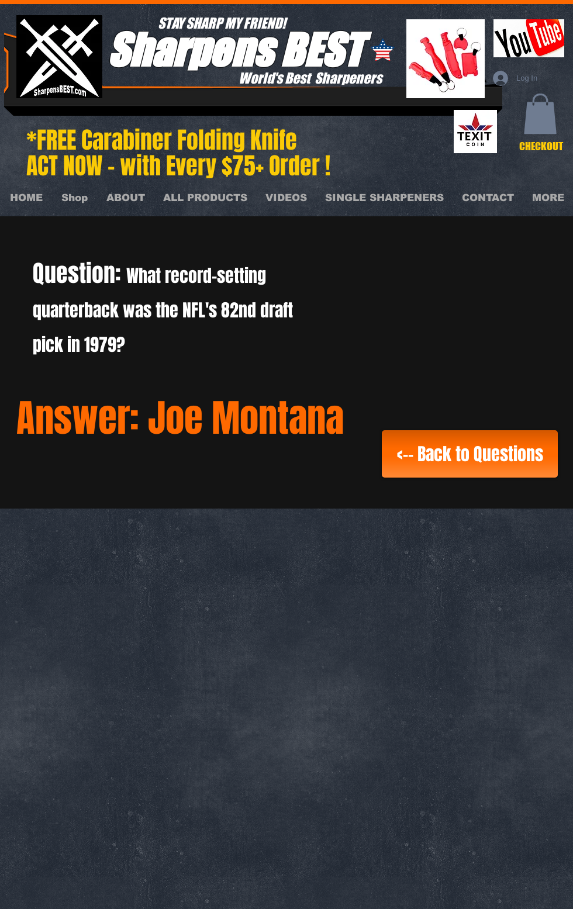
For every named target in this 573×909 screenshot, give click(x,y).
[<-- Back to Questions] (470, 454)
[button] (540, 114)
